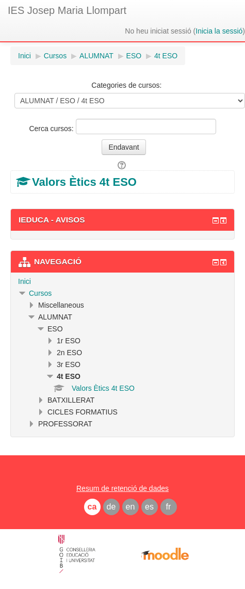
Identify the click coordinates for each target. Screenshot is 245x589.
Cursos (40, 293)
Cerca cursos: (52, 128)
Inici (24, 281)
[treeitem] (122, 281)
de (111, 506)
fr (168, 506)
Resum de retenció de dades (122, 488)
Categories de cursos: (126, 85)
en (130, 506)
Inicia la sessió (218, 31)
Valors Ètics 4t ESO (84, 182)
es (149, 506)
